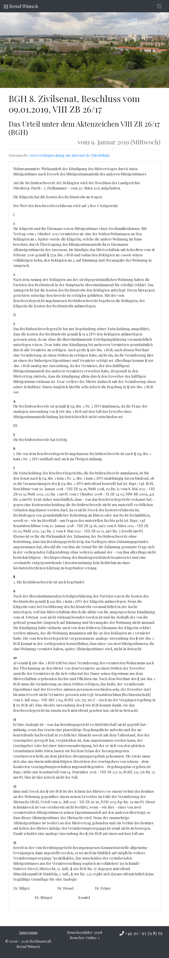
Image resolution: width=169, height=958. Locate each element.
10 (15, 657)
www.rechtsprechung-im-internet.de (59, 155)
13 (14, 842)
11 (14, 719)
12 (14, 786)
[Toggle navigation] (159, 6)
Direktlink (100, 155)
